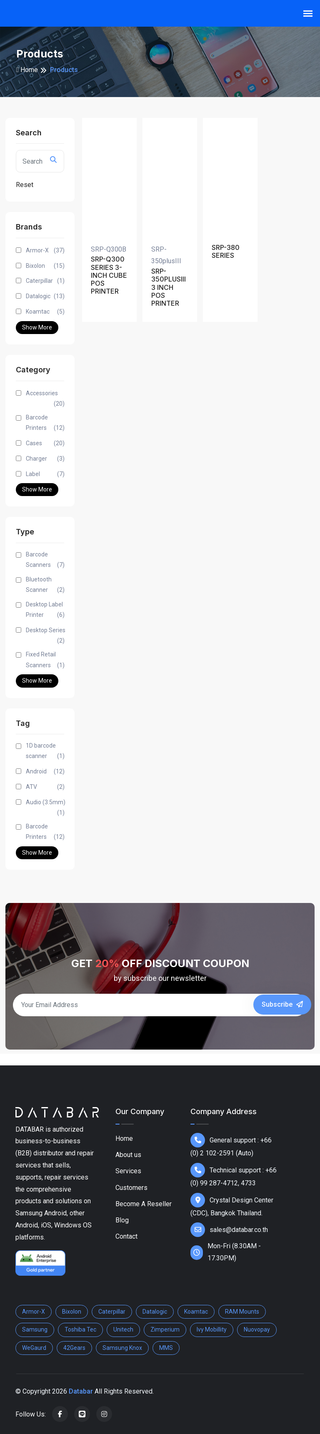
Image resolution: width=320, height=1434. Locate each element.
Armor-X (45, 250)
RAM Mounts (242, 1311)
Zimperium (165, 1329)
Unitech (123, 1329)
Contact (126, 1236)
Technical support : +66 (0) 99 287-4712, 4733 (233, 1175)
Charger (45, 459)
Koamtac (45, 312)
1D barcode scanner (45, 751)
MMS (166, 1347)
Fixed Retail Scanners (45, 660)
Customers (131, 1188)
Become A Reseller (143, 1204)
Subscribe (282, 1004)
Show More (37, 327)
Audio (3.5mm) (45, 808)
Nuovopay (257, 1329)
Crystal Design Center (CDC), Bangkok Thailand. (231, 1205)
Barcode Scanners (45, 560)
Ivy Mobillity (212, 1329)
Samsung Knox (122, 1347)
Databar (81, 1391)
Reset (24, 185)
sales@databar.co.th (229, 1229)
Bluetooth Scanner (45, 585)
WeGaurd (34, 1347)
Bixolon (45, 266)
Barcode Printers (45, 423)
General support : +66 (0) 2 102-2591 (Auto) (231, 1145)
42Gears (74, 1347)
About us (128, 1155)
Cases (45, 443)
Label (45, 474)
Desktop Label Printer (45, 610)
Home (27, 70)
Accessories (45, 399)
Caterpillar (45, 281)
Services (128, 1171)
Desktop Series (45, 636)
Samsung (35, 1329)
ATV (45, 787)
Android (45, 771)
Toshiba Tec (80, 1329)
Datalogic (45, 296)
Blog (122, 1220)
